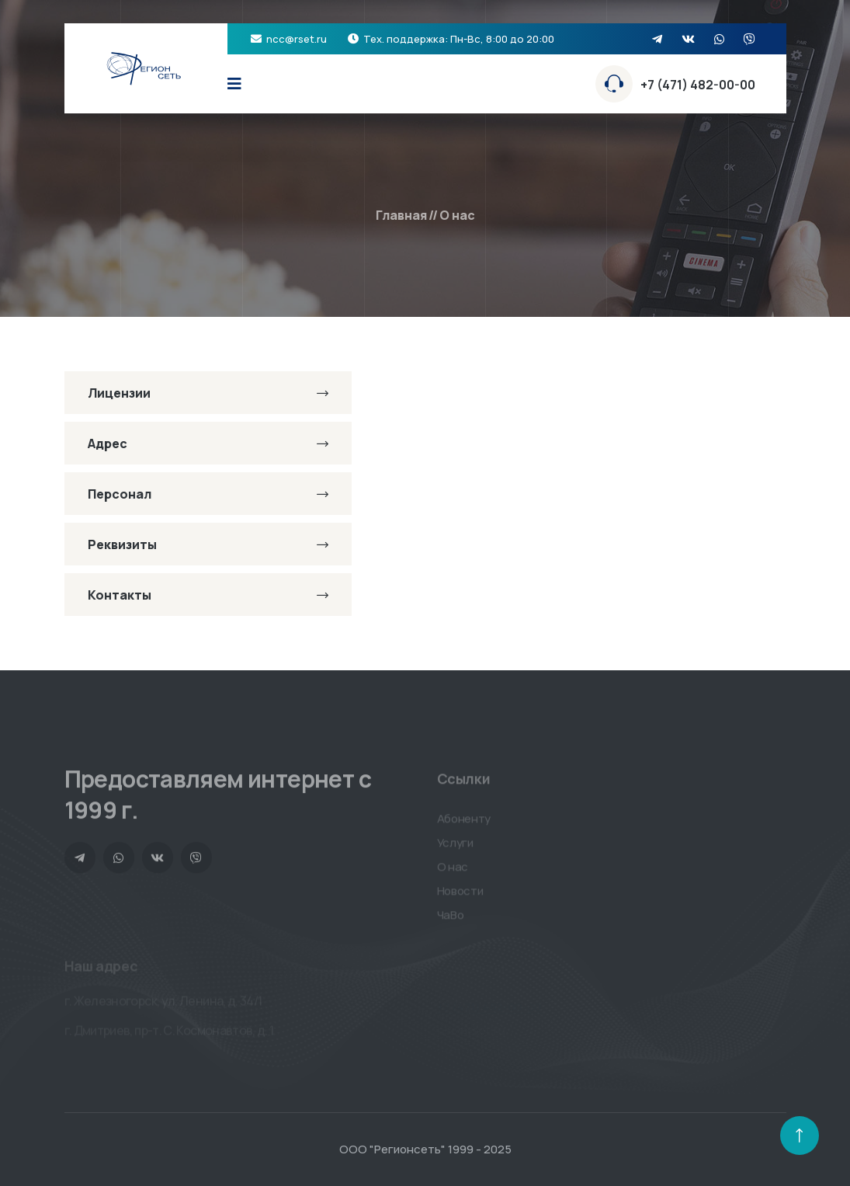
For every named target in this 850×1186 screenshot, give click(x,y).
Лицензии (208, 393)
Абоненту (464, 823)
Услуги (455, 847)
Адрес (208, 443)
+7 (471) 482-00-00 (697, 84)
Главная (401, 215)
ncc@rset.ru (296, 39)
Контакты (208, 594)
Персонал (208, 494)
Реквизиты (208, 544)
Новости (460, 895)
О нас (453, 871)
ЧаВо (450, 919)
